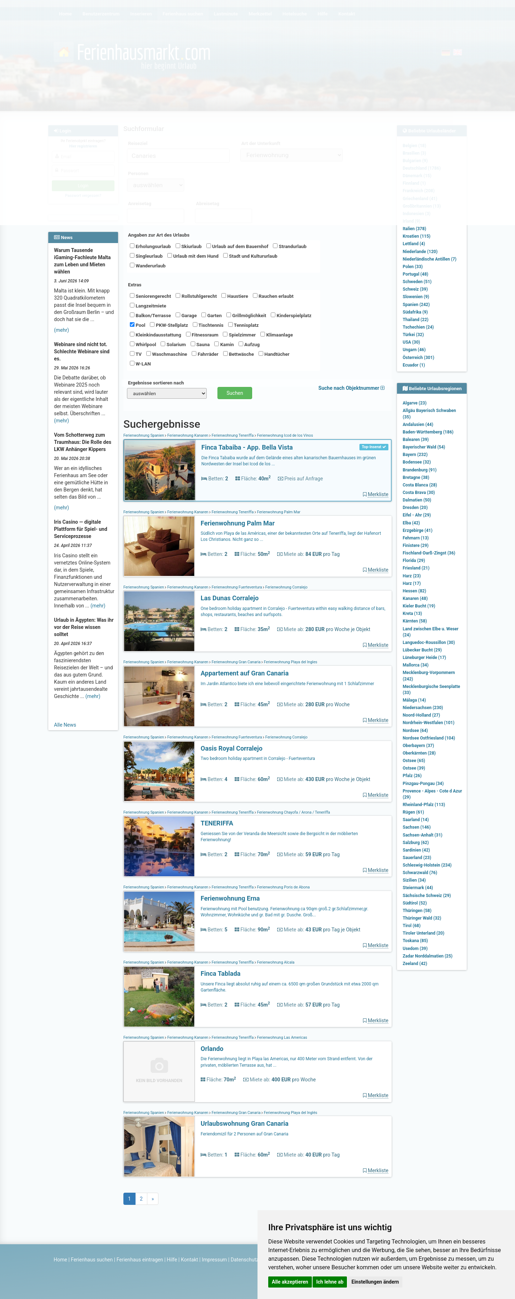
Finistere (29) (415, 545)
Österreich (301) (418, 357)
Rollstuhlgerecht (196, 296)
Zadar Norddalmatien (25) (427, 956)
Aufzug (249, 344)
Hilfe (172, 1259)
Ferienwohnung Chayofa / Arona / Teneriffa (293, 812)
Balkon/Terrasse (150, 315)
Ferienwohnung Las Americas (281, 1037)
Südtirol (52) (415, 903)
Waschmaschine (166, 354)
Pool (137, 325)
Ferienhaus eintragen (140, 1259)
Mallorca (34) (415, 665)
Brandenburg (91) (420, 469)
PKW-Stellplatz (169, 325)
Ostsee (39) (414, 768)
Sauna (200, 344)
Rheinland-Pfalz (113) (424, 804)
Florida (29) (414, 560)
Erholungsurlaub (150, 246)
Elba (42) (411, 522)
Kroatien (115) (417, 236)
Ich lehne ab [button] (329, 1282)
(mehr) (61, 330)
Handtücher (274, 354)
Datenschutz (245, 1259)
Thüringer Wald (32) (422, 918)
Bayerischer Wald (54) (424, 447)
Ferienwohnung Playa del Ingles (290, 662)
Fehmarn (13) (416, 538)
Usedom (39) (415, 948)
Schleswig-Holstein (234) (427, 865)
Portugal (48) (415, 274)
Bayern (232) (415, 454)
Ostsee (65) (414, 760)
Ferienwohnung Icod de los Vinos (284, 435)
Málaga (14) (414, 700)
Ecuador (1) (414, 365)
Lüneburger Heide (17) (424, 657)
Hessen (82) (414, 590)
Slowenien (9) (416, 296)
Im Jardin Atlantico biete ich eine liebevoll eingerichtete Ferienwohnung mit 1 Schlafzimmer (287, 683)
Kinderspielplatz (291, 315)
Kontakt (189, 1259)
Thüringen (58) (417, 910)
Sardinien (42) (416, 850)
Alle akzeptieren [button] (290, 1282)
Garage (186, 315)
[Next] (153, 1199)
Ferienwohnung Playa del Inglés (290, 1112)
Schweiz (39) (415, 289)
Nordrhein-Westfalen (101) (429, 722)
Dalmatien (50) (417, 500)
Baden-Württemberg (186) (428, 432)
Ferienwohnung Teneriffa (233, 435)
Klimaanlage (276, 335)
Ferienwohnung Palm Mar (278, 512)
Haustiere (234, 296)
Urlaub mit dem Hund (193, 256)
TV (136, 354)
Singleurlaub (146, 256)
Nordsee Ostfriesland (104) (429, 738)
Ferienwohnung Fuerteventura (237, 587)
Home (60, 1259)
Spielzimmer (239, 335)
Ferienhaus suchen (92, 1259)
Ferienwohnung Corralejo (286, 587)
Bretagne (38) (416, 477)
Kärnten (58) (415, 621)
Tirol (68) (412, 925)
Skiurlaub (189, 246)
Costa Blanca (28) (420, 485)
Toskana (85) (415, 940)
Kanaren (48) (415, 598)
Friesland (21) (416, 568)
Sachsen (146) (417, 827)
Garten (211, 315)
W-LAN (140, 364)
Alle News (65, 725)
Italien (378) (414, 228)
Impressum (214, 1259)
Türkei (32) (413, 334)
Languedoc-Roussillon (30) (429, 642)
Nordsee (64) (415, 730)
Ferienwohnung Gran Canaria (236, 662)
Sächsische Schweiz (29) (427, 895)
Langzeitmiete (148, 306)
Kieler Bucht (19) (419, 606)
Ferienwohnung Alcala (275, 962)
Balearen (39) (416, 439)
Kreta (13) (412, 613)
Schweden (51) (417, 281)
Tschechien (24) (418, 327)
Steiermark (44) (418, 887)
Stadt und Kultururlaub (250, 256)
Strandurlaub (289, 246)
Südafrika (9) (415, 312)
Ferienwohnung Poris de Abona (283, 887)
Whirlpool (143, 344)
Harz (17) (412, 583)
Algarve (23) (415, 403)
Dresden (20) (415, 507)
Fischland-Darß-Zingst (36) (429, 553)
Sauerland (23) (417, 857)
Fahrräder (205, 354)
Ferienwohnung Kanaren (187, 435)
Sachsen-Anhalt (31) (422, 835)
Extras (134, 284)
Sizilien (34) (414, 880)
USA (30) (411, 342)
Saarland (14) (416, 819)
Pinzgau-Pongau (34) (423, 783)
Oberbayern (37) (418, 745)
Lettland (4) (414, 243)
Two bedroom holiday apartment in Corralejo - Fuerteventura (258, 758)
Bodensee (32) (417, 462)
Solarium (173, 344)
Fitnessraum (202, 335)
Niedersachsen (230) (423, 707)
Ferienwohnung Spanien (144, 435)
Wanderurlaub (148, 265)
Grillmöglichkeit (246, 315)
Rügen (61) (413, 812)
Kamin (224, 344)
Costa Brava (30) (419, 492)
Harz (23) (412, 575)
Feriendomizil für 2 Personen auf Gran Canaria (244, 1133)
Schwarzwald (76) (420, 872)
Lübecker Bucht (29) (422, 650)
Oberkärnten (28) (419, 753)
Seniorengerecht (150, 296)
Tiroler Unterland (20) (423, 933)
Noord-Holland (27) (421, 715)
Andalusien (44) (418, 424)
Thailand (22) (415, 319)
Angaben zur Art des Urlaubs (159, 235)
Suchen (235, 393)
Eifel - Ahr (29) (417, 515)
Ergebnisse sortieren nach (156, 383)
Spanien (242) (416, 304)
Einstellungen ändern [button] (375, 1282)
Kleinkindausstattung (155, 335)
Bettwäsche (238, 354)
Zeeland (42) (415, 963)
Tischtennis (208, 325)
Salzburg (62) (416, 842)
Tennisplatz (243, 325)
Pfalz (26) (412, 775)
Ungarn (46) (414, 349)
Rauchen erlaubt (273, 296)
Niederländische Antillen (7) (429, 259)
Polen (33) (413, 266)
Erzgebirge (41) (417, 530)
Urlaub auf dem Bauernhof (237, 246)
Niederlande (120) (420, 251)
